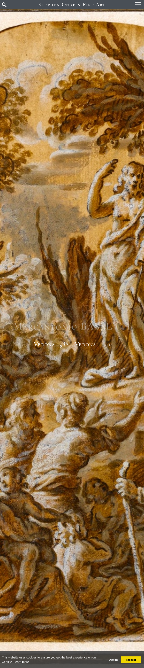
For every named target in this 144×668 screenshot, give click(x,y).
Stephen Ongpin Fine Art (72, 4)
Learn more (21, 662)
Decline (113, 659)
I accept (131, 659)
